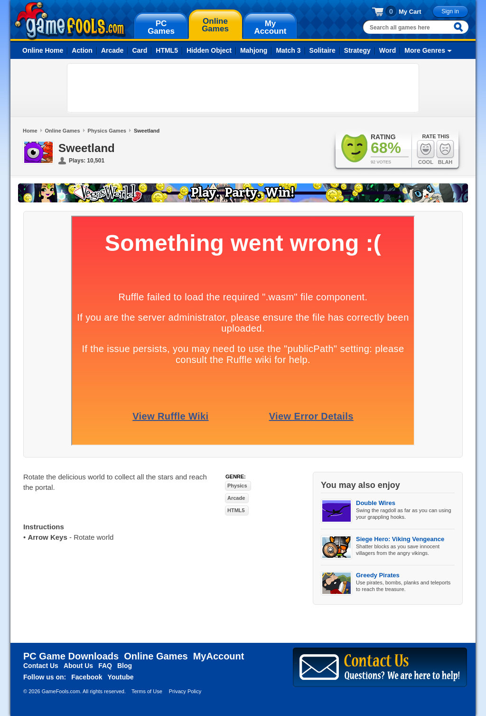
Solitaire (322, 50)
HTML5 (167, 50)
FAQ (105, 665)
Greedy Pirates (378, 575)
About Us (78, 665)
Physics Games (107, 131)
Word (387, 50)
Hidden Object (209, 50)
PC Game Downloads (71, 656)
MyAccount (218, 656)
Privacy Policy (185, 691)
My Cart (410, 11)
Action (82, 50)
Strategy (357, 50)
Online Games (62, 131)
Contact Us (40, 665)
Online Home (42, 50)
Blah (445, 152)
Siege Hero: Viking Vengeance (400, 539)
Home (30, 131)
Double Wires (375, 502)
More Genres (424, 50)
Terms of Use (146, 691)
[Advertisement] (243, 88)
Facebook (86, 677)
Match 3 (288, 50)
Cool (425, 152)
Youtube (121, 677)
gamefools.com (70, 21)
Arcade (112, 50)
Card (139, 50)
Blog (124, 665)
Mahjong (254, 50)
